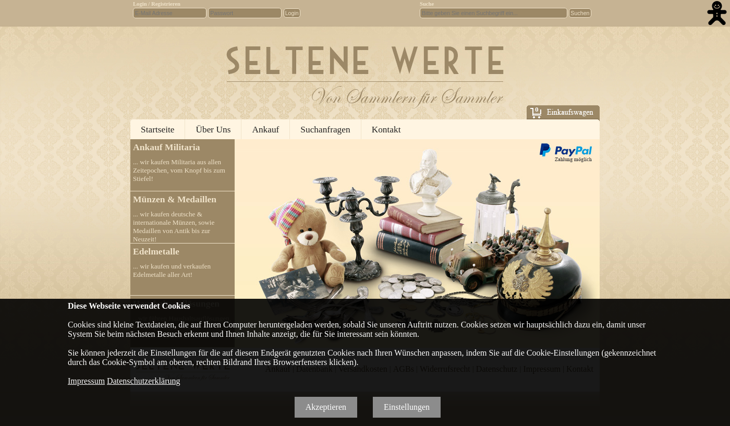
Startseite (157, 130)
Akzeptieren (326, 407)
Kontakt (386, 130)
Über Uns (213, 130)
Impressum (86, 380)
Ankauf (265, 130)
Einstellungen (407, 407)
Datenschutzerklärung (143, 380)
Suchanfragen (325, 130)
